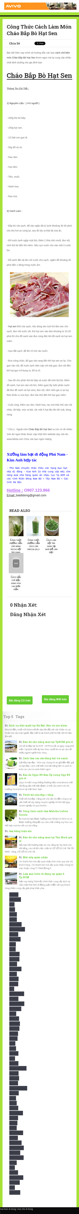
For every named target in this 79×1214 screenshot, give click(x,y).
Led (12, 1058)
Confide (14, 959)
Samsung (14, 1153)
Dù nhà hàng (16, 1004)
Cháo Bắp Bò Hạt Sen (40, 429)
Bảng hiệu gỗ (17, 929)
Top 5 (8, 716)
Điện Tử (14, 1019)
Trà (12, 1187)
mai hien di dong (8, 1209)
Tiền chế (14, 1182)
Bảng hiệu (15, 924)
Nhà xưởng (16, 1113)
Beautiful (14, 939)
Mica (12, 1098)
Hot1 (12, 1048)
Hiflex (13, 1038)
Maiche (13, 1063)
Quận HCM (15, 1143)
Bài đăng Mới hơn (55, 699)
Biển (12, 944)
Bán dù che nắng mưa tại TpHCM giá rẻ (48, 742)
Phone (13, 1138)
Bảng (13, 919)
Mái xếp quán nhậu (35, 857)
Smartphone (16, 1158)
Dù (11, 989)
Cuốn (13, 974)
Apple (13, 914)
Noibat (13, 1118)
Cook (13, 964)
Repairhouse (16, 1148)
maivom (14, 1078)
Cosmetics (15, 969)
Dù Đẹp (13, 999)
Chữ (12, 949)
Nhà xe (13, 1108)
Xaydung (14, 1192)
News (13, 1103)
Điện (12, 1014)
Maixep (13, 1083)
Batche (13, 934)
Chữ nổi (14, 954)
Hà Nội (13, 1034)
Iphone (13, 1053)
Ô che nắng (16, 1133)
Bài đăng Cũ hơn (19, 700)
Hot (12, 1043)
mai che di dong (25, 1209)
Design (13, 984)
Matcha (14, 1093)
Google (14, 1028)
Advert (13, 895)
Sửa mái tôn (16, 1177)
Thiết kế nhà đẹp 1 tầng (38, 794)
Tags (20, 716)
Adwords (15, 899)
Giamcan (14, 1024)
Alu (12, 909)
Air (11, 904)
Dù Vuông (15, 1009)
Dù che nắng (16, 994)
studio (13, 1172)
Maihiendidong (17, 1068)
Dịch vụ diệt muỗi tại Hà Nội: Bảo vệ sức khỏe (38, 725)
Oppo (13, 1128)
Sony (13, 1163)
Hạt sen (12, 326)
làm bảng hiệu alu (20, 831)
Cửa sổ (13, 979)
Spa (12, 1168)
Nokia (13, 1123)
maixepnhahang (18, 1088)
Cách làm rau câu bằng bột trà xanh (45, 758)
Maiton (13, 1073)
